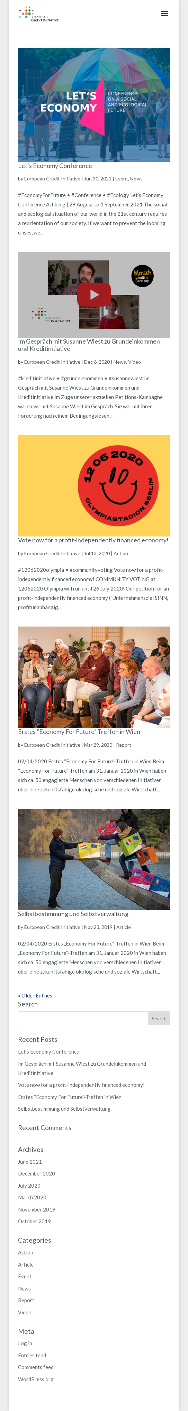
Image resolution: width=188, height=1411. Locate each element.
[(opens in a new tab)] (94, 859)
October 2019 (34, 1221)
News (24, 1288)
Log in (25, 1343)
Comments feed (36, 1367)
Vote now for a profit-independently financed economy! (93, 540)
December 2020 (36, 1173)
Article (26, 1264)
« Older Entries (35, 995)
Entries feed (32, 1355)
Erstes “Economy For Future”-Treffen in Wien (79, 731)
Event (25, 1276)
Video (25, 1312)
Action (25, 1252)
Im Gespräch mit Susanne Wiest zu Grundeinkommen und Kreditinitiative (89, 345)
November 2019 (36, 1209)
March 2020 (32, 1197)
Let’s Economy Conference (55, 165)
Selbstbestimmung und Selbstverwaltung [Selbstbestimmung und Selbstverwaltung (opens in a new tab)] (73, 913)
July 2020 (29, 1185)
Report (26, 1300)
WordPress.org (36, 1379)
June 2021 (30, 1162)
